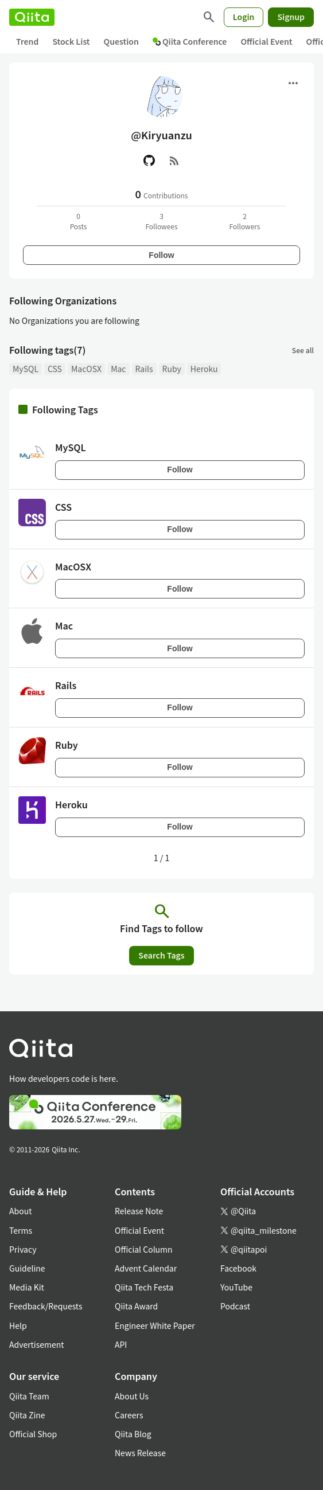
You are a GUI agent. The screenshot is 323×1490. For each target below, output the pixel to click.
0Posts (78, 221)
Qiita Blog (133, 1434)
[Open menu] (293, 83)
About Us (132, 1396)
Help (18, 1325)
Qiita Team (29, 1396)
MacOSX (86, 368)
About (20, 1211)
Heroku (204, 368)
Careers (129, 1415)
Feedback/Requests (46, 1306)
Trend (27, 41)
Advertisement (36, 1344)
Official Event (266, 41)
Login (244, 16)
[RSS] (174, 160)
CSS (55, 368)
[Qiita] (32, 17)
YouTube (236, 1287)
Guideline (27, 1268)
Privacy (22, 1249)
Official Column (144, 1249)
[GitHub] (149, 160)
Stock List (70, 41)
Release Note (139, 1211)
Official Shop (33, 1434)
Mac (118, 368)
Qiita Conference (190, 41)
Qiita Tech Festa (144, 1287)
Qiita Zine (27, 1415)
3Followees (161, 221)
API (121, 1344)
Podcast (235, 1306)
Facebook (238, 1268)
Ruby (171, 368)
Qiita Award (136, 1306)
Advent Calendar (146, 1268)
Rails (144, 368)
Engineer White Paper (155, 1325)
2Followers (244, 221)
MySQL (25, 368)
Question (121, 41)
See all (303, 350)
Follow (161, 255)
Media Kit (26, 1287)
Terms (20, 1230)
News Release (140, 1452)
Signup (291, 16)
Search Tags (161, 955)
